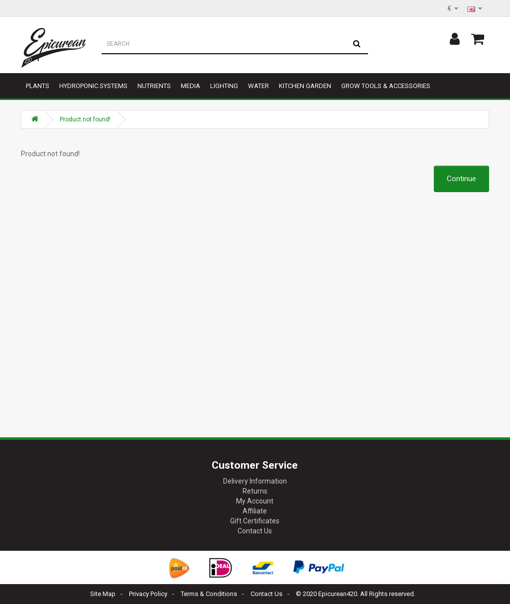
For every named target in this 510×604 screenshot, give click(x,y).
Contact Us (255, 531)
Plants (37, 86)
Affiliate (255, 511)
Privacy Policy (148, 594)
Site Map (103, 594)
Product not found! (85, 119)
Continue (461, 178)
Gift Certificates (254, 521)
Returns (255, 491)
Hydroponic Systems (93, 86)
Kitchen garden (305, 86)
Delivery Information (255, 481)
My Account (254, 501)
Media (190, 86)
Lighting (224, 86)
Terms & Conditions (209, 594)
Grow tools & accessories (385, 86)
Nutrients (154, 86)
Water (258, 86)
